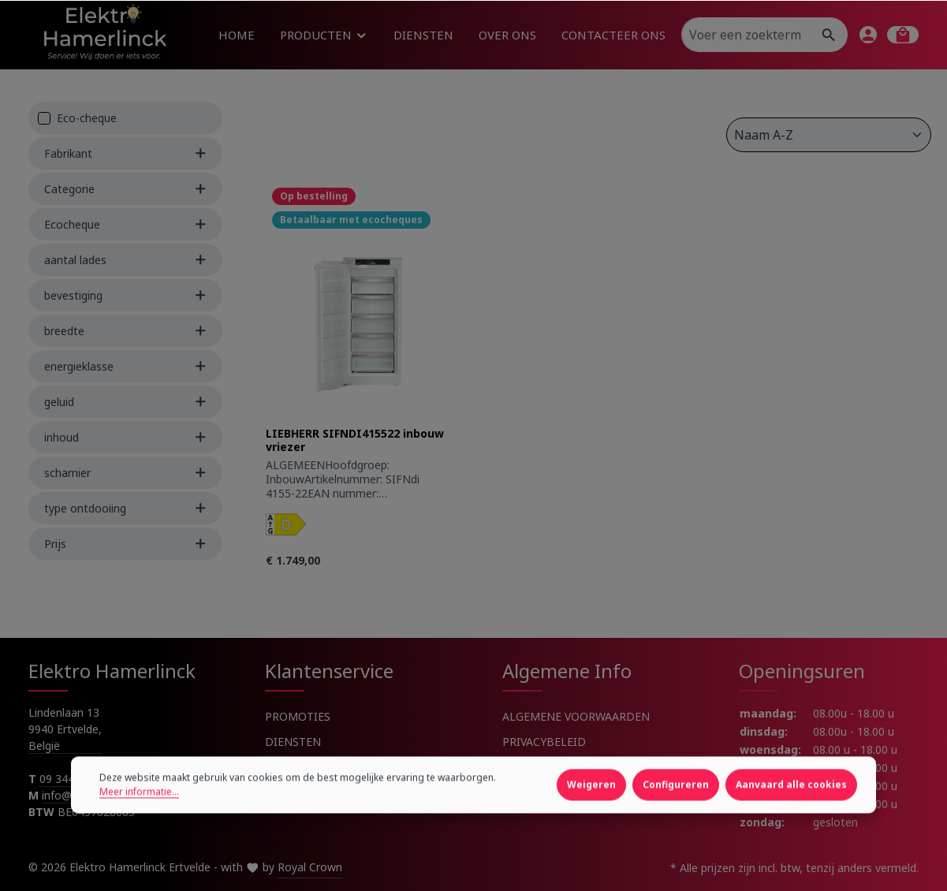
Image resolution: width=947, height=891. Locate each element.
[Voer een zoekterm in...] (746, 34)
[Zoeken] (829, 34)
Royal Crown (310, 866)
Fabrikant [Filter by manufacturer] (125, 153)
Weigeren (591, 810)
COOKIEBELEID (542, 766)
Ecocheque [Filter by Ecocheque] (125, 224)
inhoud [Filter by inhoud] (125, 437)
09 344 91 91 (72, 778)
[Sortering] (828, 134)
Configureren (676, 810)
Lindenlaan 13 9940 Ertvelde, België (65, 729)
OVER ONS (292, 766)
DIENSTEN (293, 741)
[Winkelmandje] (903, 34)
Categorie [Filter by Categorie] (125, 188)
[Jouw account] (868, 34)
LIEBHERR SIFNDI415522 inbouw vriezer (355, 440)
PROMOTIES (297, 716)
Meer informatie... (139, 817)
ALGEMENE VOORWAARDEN (576, 716)
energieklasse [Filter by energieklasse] (125, 366)
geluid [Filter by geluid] (125, 401)
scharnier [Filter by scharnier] (125, 472)
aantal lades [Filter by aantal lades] (125, 259)
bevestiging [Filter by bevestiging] (125, 295)
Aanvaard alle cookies (791, 810)
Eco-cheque (87, 117)
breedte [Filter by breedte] (125, 330)
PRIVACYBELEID (544, 741)
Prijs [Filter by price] (125, 543)
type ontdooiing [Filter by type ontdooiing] (125, 508)
